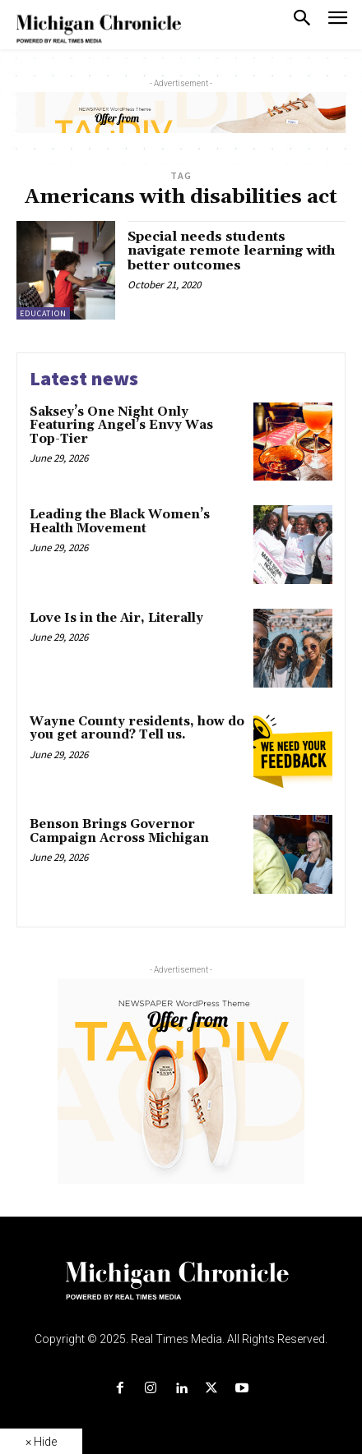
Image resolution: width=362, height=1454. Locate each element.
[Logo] (181, 1290)
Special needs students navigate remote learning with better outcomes (231, 251)
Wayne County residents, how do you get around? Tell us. (137, 728)
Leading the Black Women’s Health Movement (120, 521)
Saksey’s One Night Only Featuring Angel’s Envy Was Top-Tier (121, 425)
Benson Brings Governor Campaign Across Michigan (119, 831)
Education (43, 313)
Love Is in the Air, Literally (116, 618)
